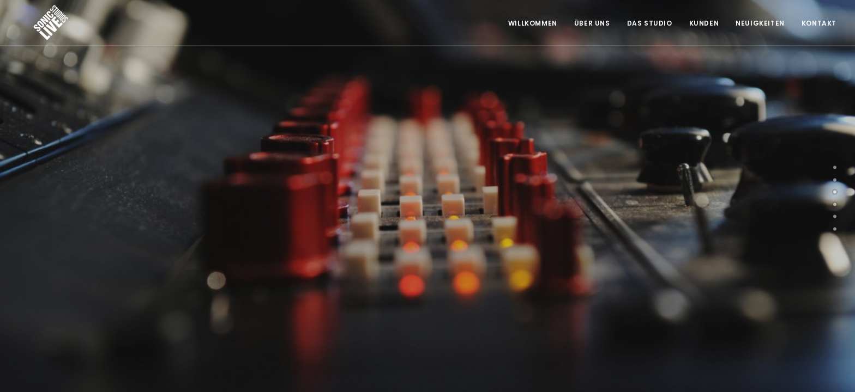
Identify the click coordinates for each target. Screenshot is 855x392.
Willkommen (532, 23)
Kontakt (819, 23)
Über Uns (592, 23)
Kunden (704, 23)
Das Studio (649, 23)
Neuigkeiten (760, 23)
